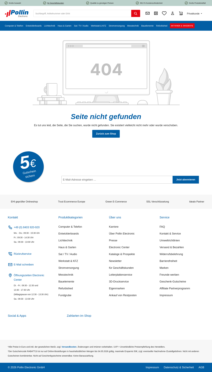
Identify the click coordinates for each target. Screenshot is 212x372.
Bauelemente (66, 281)
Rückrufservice (23, 253)
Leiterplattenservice (120, 274)
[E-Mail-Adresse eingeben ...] (117, 180)
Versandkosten (69, 347)
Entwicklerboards (68, 233)
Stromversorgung (68, 267)
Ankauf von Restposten (123, 295)
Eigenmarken (117, 288)
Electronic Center (119, 247)
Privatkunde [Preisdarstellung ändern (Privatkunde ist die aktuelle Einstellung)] (193, 13)
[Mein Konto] (172, 13)
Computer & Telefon (70, 226)
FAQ (162, 226)
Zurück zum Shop (106, 133)
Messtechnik (65, 274)
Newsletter (115, 261)
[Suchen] (135, 13)
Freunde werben (169, 274)
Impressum (166, 295)
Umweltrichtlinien (170, 240)
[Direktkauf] (156, 13)
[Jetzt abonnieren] (186, 180)
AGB (201, 367)
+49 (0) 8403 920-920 (27, 227)
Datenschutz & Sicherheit (179, 367)
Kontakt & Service (170, 233)
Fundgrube (64, 295)
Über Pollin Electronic (122, 233)
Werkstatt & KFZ (68, 261)
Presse (113, 240)
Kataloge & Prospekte (122, 254)
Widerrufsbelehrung (171, 254)
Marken (164, 267)
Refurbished (65, 288)
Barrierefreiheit (168, 261)
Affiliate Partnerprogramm (175, 288)
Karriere (114, 226)
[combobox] (82, 13)
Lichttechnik (65, 240)
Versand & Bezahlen (172, 247)
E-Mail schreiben (24, 264)
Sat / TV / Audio (67, 254)
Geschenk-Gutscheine (173, 281)
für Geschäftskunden (121, 267)
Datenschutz (80, 186)
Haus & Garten (67, 247)
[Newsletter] (147, 13)
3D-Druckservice (119, 281)
